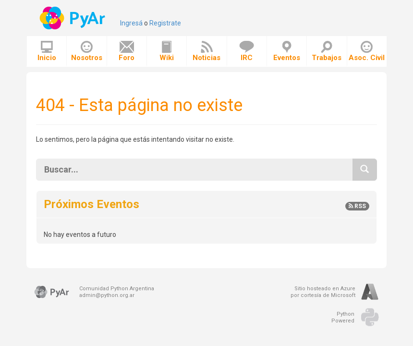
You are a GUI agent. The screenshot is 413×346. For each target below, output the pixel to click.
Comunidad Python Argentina (116, 288)
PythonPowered (342, 317)
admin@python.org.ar (106, 295)
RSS (357, 206)
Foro (126, 51)
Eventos (286, 51)
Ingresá (131, 23)
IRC (246, 51)
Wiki (166, 51)
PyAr (73, 18)
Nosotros (86, 51)
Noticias (206, 51)
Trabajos (326, 51)
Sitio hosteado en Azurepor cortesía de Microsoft (323, 291)
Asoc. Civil (367, 51)
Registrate (165, 23)
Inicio (46, 51)
